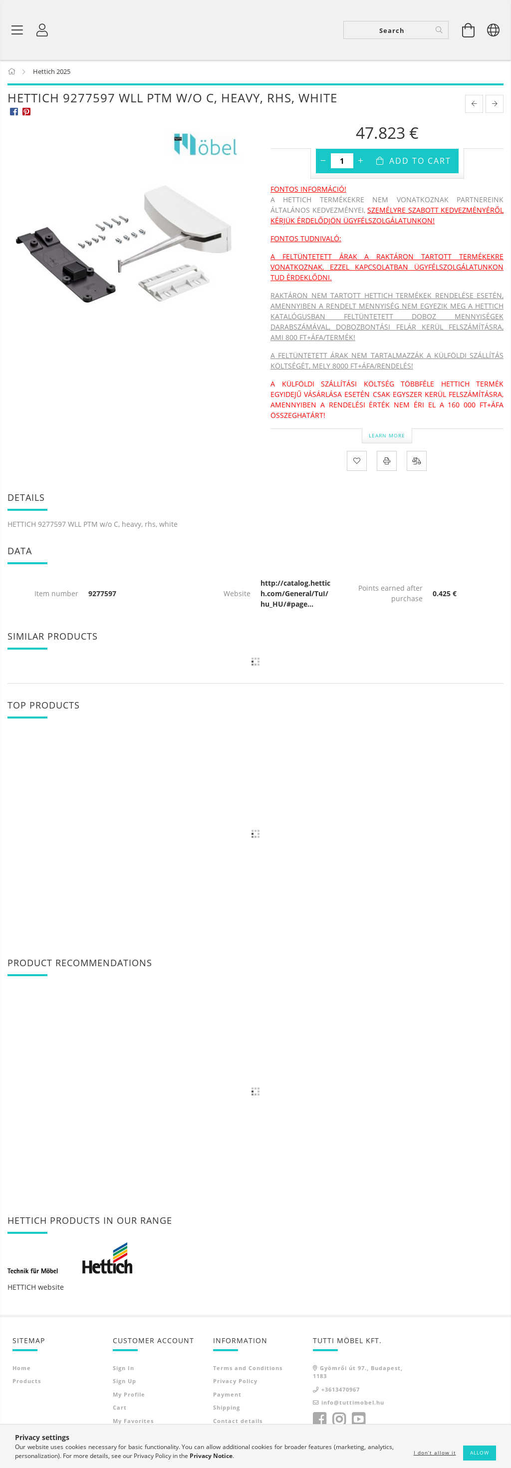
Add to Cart (420, 161)
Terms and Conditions (247, 1368)
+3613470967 (340, 1390)
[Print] (387, 461)
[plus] (360, 161)
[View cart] (469, 29)
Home (21, 1368)
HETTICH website (35, 1287)
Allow (479, 1452)
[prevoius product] (474, 105)
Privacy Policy (235, 1382)
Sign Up (124, 1382)
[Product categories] (17, 29)
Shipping (226, 1408)
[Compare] (417, 461)
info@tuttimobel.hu (352, 1403)
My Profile (129, 1395)
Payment (227, 1395)
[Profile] (42, 29)
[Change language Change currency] (494, 29)
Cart (120, 1408)
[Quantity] (342, 161)
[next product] (495, 105)
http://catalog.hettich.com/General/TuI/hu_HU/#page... (295, 594)
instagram (338, 1420)
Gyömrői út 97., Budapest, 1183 (358, 1373)
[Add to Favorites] (357, 461)
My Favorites (133, 1421)
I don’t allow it (435, 1452)
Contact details (237, 1421)
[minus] (323, 161)
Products (26, 1382)
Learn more (387, 435)
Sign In (123, 1368)
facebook (319, 1420)
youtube (358, 1420)
